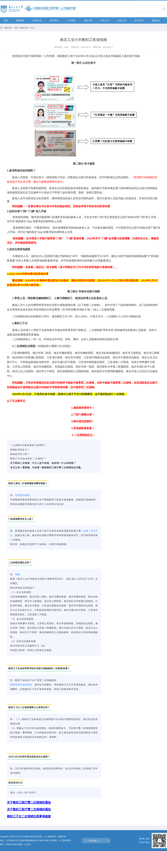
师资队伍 (37, 20)
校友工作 (122, 20)
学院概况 (20, 20)
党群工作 (88, 20)
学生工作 (105, 20)
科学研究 (54, 20)
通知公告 (24, 28)
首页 (6, 20)
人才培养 (71, 20)
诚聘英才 (156, 20)
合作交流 (139, 20)
